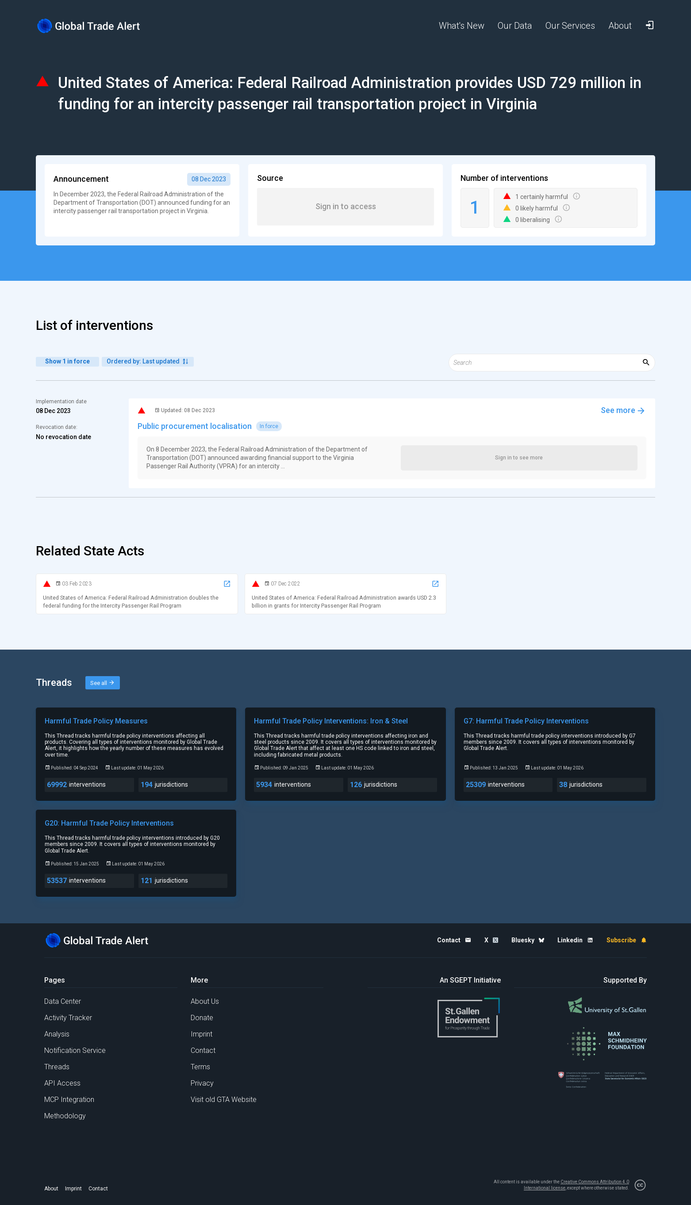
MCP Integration (69, 1099)
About (51, 1189)
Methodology (65, 1116)
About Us (205, 1001)
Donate (202, 1018)
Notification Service (75, 1050)
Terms (200, 1067)
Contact (203, 1050)
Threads (56, 1067)
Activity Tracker (68, 1018)
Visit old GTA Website (224, 1099)
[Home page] (95, 26)
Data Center (62, 1001)
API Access (62, 1083)
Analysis (56, 1034)
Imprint (201, 1034)
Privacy (202, 1083)
